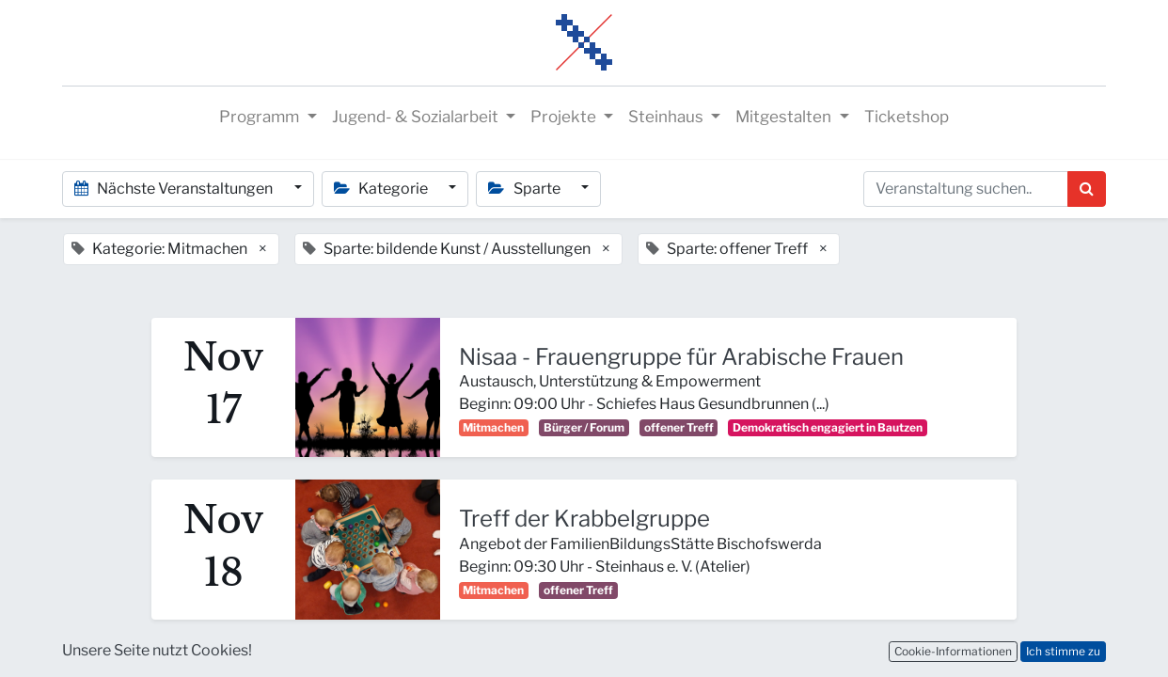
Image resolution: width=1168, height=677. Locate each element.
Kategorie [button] (382, 188)
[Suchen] (1086, 189)
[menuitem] (906, 117)
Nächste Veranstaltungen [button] (175, 188)
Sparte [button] (525, 188)
